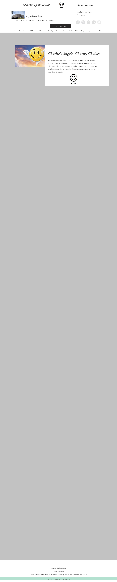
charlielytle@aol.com (84, 12)
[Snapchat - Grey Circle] (99, 22)
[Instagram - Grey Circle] (83, 22)
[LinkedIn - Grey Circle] (94, 22)
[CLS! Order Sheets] (60, 26)
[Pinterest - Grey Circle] (88, 22)
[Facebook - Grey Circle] (78, 22)
